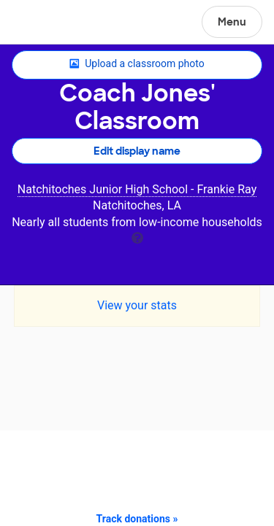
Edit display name (137, 151)
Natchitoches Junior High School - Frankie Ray (137, 189)
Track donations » (137, 519)
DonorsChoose (46, 23)
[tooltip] (137, 236)
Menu (232, 21)
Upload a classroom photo (136, 64)
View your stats (137, 305)
